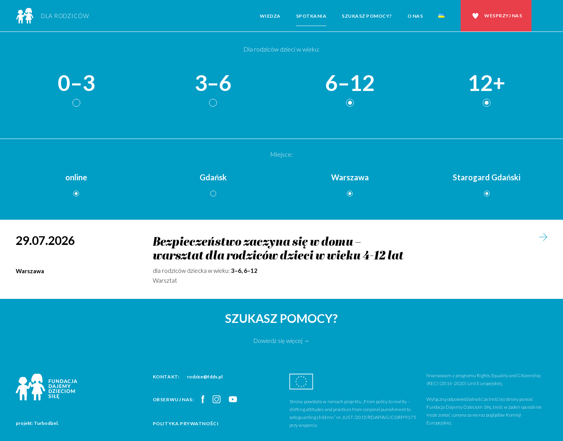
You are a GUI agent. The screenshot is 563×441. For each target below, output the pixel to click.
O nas (415, 16)
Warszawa (350, 177)
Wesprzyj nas (503, 16)
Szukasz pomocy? (367, 16)
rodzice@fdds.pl (204, 377)
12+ (487, 83)
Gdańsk (213, 177)
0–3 (76, 83)
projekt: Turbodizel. (37, 423)
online (76, 177)
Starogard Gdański (486, 177)
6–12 (350, 83)
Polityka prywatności (186, 423)
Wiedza (270, 16)
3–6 (212, 83)
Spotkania (311, 16)
